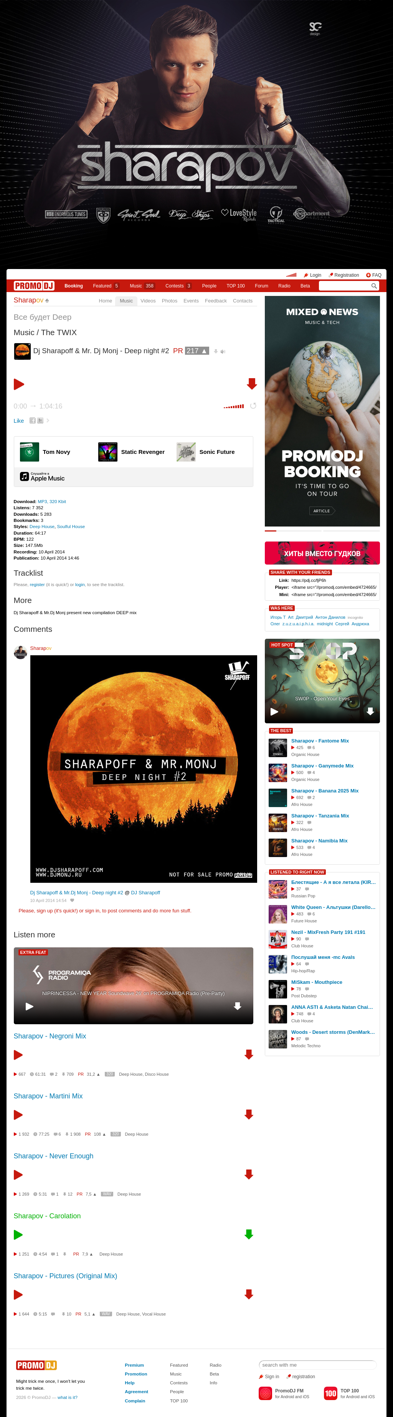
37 (298, 889)
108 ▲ (100, 1134)
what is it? (68, 1397)
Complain (135, 1400)
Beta (305, 286)
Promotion (136, 1373)
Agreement (136, 1391)
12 (70, 1194)
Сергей (342, 623)
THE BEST (281, 730)
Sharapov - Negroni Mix (50, 1036)
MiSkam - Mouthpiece (316, 982)
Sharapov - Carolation (47, 1216)
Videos (148, 301)
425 (299, 747)
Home (105, 301)
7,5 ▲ (91, 1194)
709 (70, 1074)
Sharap (29, 300)
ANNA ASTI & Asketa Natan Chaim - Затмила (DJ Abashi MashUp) (334, 1007)
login (80, 584)
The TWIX (59, 332)
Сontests (178, 285)
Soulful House (71, 526)
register (37, 584)
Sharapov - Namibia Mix (319, 840)
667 (22, 1074)
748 (299, 1014)
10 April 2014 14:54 (48, 900)
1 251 (24, 1254)
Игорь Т (278, 617)
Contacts (243, 301)
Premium (134, 1364)
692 (299, 797)
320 (110, 1074)
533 (299, 847)
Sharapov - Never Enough (54, 1156)
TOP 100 (235, 286)
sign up (44, 911)
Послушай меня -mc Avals (323, 957)
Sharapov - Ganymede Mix (322, 765)
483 (299, 914)
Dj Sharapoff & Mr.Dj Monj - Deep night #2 (77, 892)
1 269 (24, 1194)
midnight (325, 623)
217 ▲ (197, 351)
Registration (347, 275)
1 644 (24, 1314)
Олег (275, 623)
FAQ (376, 275)
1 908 (75, 1134)
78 (298, 989)
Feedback (216, 301)
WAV (107, 1194)
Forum (261, 286)
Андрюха (360, 623)
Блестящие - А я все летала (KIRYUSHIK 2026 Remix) (334, 882)
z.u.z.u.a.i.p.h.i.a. (298, 623)
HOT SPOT (282, 645)
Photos (169, 301)
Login (315, 275)
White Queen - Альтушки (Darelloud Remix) (334, 907)
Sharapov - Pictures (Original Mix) (65, 1276)
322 (299, 822)
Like (19, 421)
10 (69, 1314)
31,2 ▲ (93, 1074)
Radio (284, 286)
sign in (92, 911)
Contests (179, 1382)
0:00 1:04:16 (38, 406)
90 (298, 939)
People (209, 286)
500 (299, 772)
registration (303, 1376)
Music (142, 285)
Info (213, 1382)
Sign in (272, 1376)
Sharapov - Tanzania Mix (320, 815)
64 (298, 964)
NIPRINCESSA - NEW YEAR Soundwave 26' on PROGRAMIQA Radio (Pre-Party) (133, 993)
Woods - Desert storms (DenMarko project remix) (334, 1032)
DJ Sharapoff (145, 892)
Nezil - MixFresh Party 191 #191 (328, 932)
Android (287, 1397)
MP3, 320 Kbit (52, 501)
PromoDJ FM (289, 1391)
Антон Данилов (330, 617)
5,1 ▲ (90, 1314)
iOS (306, 1397)
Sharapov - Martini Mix (48, 1096)
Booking (73, 286)
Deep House (42, 526)
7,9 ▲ (87, 1254)
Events (191, 301)
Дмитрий (304, 617)
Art (291, 617)
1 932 (24, 1134)
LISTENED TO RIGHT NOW (297, 872)
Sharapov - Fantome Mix (320, 740)
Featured (106, 285)
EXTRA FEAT (33, 952)
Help (129, 1382)
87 (298, 1039)
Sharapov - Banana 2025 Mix (325, 790)
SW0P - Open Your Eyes (322, 698)
